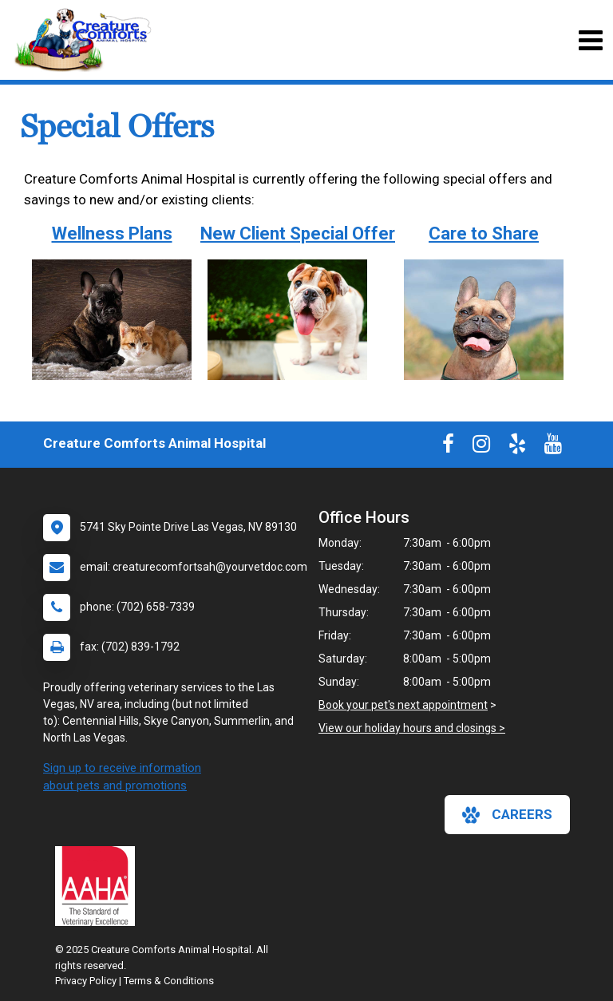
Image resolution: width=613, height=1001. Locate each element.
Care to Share (484, 233)
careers (507, 815)
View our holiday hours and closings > (411, 728)
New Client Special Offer (297, 233)
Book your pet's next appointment (403, 704)
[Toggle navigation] (590, 40)
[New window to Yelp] (517, 447)
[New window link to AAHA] (99, 886)
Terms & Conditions (169, 981)
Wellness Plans (112, 233)
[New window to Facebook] (448, 447)
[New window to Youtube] (553, 447)
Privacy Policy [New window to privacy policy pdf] (86, 981)
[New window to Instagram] (481, 447)
